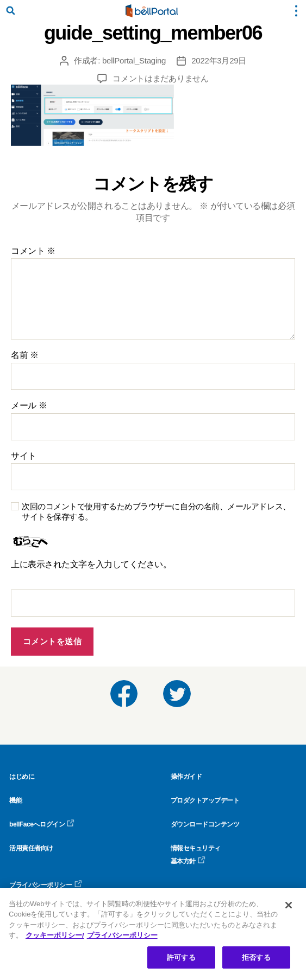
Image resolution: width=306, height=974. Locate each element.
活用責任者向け (31, 848)
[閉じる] (289, 908)
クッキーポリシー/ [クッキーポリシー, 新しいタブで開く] (55, 938)
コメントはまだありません (161, 78)
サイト (23, 455)
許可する (181, 960)
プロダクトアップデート (205, 800)
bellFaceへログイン (41, 824)
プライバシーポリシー (45, 885)
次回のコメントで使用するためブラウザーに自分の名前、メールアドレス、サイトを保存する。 (156, 511)
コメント (33, 250)
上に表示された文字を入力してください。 (91, 564)
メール (29, 405)
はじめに (21, 776)
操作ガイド (186, 776)
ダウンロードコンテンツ (205, 824)
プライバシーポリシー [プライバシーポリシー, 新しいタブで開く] (122, 938)
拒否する (256, 960)
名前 (25, 355)
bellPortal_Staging (134, 60)
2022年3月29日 (218, 60)
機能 (15, 800)
